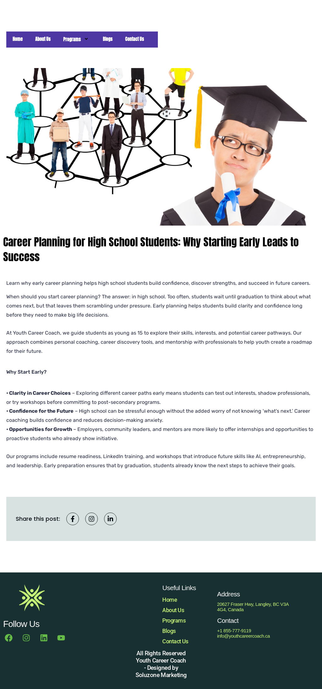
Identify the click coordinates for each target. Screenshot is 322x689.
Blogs (168, 631)
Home (169, 599)
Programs (174, 620)
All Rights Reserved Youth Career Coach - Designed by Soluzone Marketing (161, 664)
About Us (173, 610)
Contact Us (175, 641)
